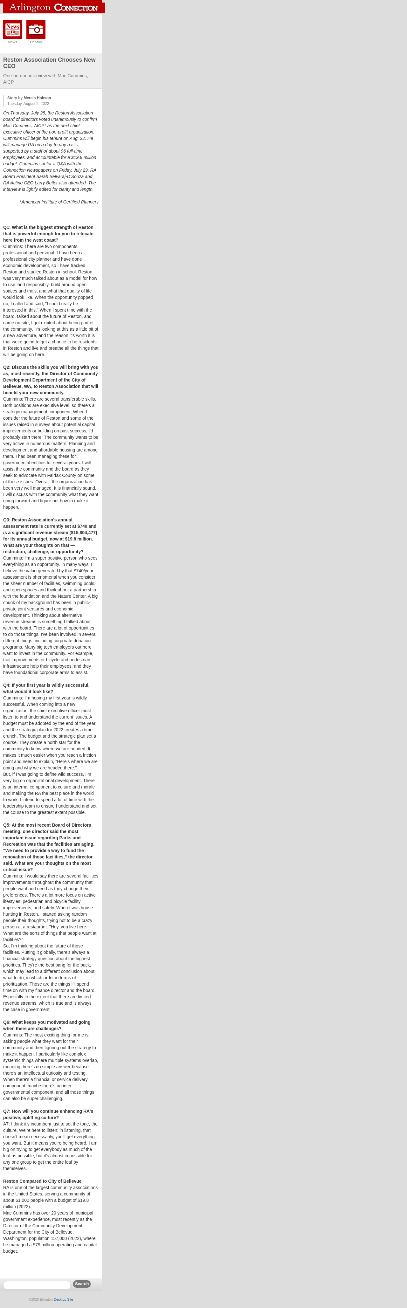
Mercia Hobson (37, 98)
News (12, 42)
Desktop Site (63, 1299)
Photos (36, 42)
